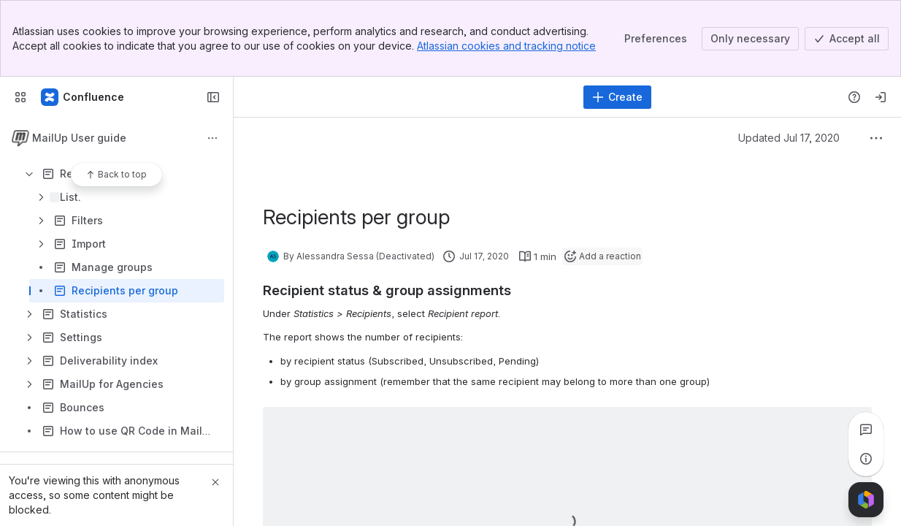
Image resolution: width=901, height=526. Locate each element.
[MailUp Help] (83, 97)
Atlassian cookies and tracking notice (506, 45)
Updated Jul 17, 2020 (789, 138)
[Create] (617, 97)
